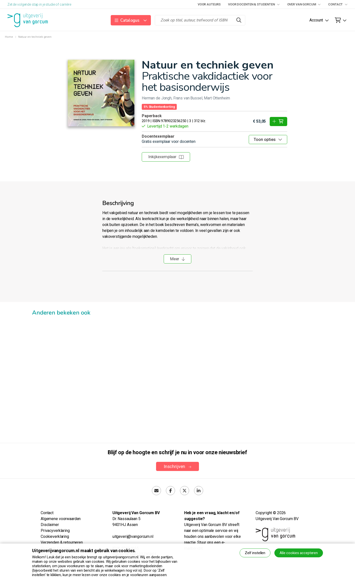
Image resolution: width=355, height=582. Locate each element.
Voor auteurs (209, 4)
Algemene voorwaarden (61, 518)
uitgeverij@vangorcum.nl (132, 536)
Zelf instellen (255, 553)
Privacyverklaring (55, 530)
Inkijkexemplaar (166, 156)
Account (316, 20)
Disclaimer (50, 524)
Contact (338, 4)
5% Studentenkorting (159, 107)
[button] (131, 20)
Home (9, 36)
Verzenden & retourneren (62, 542)
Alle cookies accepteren (299, 553)
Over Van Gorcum (304, 4)
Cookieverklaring (55, 536)
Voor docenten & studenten (254, 4)
